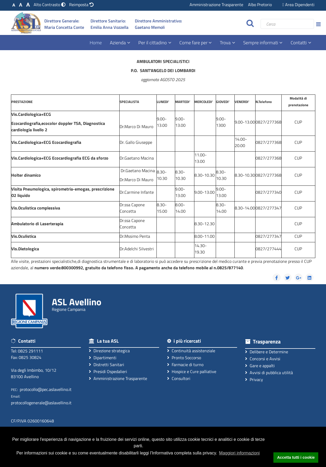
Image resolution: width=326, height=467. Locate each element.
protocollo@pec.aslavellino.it (46, 389)
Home (96, 42)
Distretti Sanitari (106, 364)
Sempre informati (260, 42)
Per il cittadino (152, 42)
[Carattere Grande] (28, 4)
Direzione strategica (109, 350)
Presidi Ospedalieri (108, 371)
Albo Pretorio (260, 4)
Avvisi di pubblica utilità (269, 372)
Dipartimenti (102, 357)
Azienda (118, 42)
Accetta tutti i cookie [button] (296, 457)
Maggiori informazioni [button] (239, 453)
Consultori (178, 378)
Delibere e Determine (266, 351)
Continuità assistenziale (191, 350)
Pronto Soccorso (184, 357)
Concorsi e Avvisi (262, 358)
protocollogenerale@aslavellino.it (41, 402)
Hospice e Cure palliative (191, 371)
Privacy (254, 379)
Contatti (298, 42)
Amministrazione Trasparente (216, 4)
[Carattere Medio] (20, 4)
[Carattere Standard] (13, 4)
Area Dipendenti (298, 4)
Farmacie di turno (185, 364)
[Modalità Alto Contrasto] (50, 4)
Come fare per (194, 42)
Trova (225, 42)
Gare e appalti (260, 365)
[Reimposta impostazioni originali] (81, 4)
